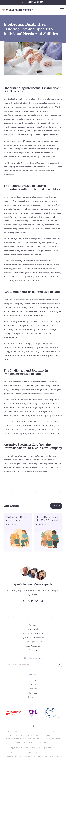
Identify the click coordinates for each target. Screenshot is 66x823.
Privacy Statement (45, 756)
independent (26, 217)
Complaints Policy (53, 753)
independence (10, 265)
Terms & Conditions (13, 753)
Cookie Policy (29, 756)
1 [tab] (31, 726)
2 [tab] (33, 726)
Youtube (33, 693)
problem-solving (25, 119)
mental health (42, 273)
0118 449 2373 (36, 2)
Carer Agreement (33, 646)
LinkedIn (33, 689)
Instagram (33, 697)
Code (32, 760)
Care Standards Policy (34, 753)
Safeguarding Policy (13, 756)
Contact (33, 650)
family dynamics (35, 422)
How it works (33, 629)
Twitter (33, 684)
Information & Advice (33, 633)
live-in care (32, 300)
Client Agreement (33, 642)
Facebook (33, 680)
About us (33, 625)
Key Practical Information (33, 638)
